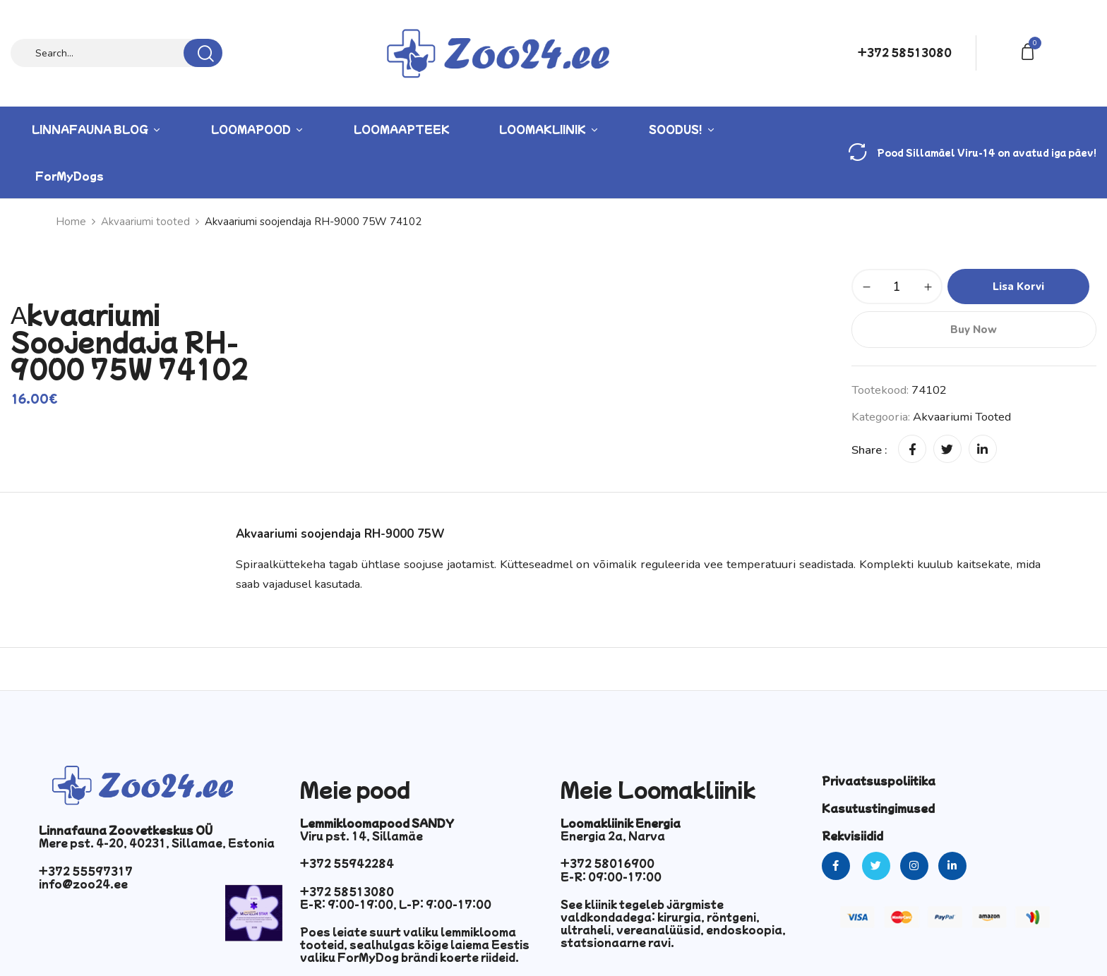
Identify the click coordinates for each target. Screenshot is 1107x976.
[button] (1030, 50)
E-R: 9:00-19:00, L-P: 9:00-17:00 (395, 904)
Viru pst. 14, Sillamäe (361, 836)
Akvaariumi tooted (145, 222)
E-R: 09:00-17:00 (611, 876)
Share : (869, 450)
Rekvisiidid (852, 836)
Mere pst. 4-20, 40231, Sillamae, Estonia (157, 843)
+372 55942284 (347, 863)
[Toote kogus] (897, 286)
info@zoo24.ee (83, 883)
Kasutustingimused (878, 808)
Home (71, 222)
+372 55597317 (86, 871)
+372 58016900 (607, 863)
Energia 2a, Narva (613, 836)
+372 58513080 (905, 52)
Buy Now (973, 330)
